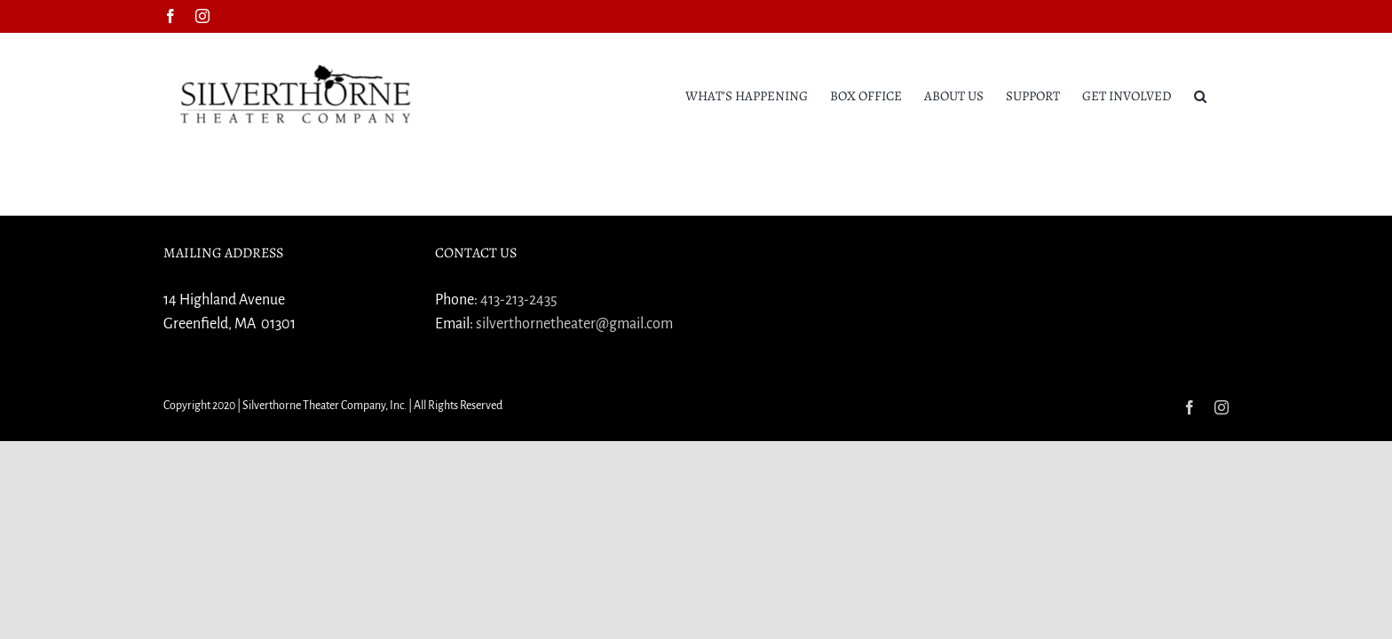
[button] (1222, 95)
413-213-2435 (519, 300)
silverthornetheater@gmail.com (574, 324)
